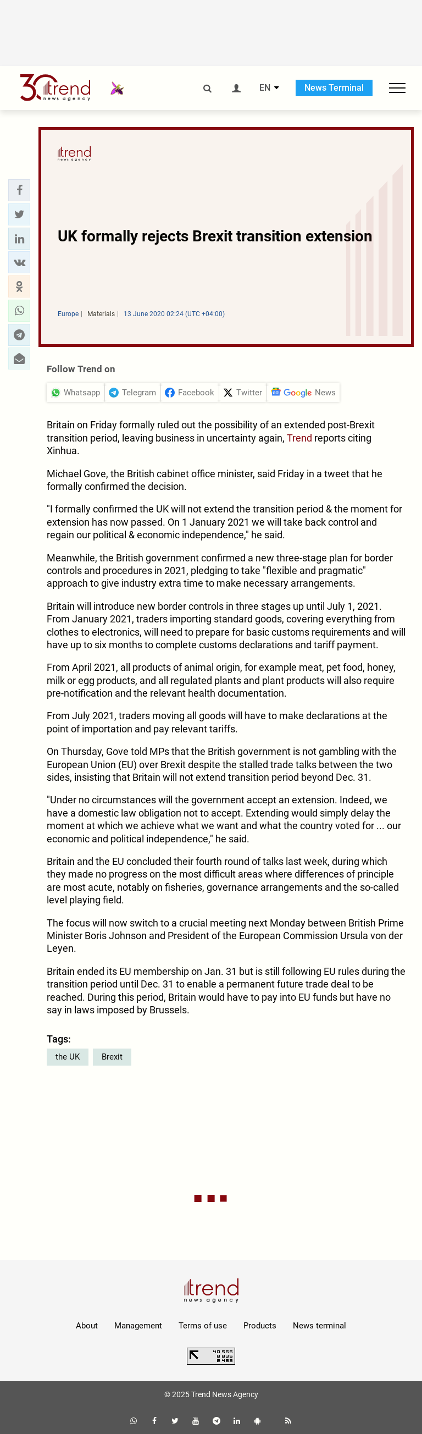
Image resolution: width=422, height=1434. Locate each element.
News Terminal (334, 87)
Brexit (112, 1057)
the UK (67, 1057)
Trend (299, 438)
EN (264, 88)
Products (259, 1326)
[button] (19, 190)
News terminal (319, 1326)
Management (138, 1326)
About (87, 1326)
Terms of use (203, 1326)
